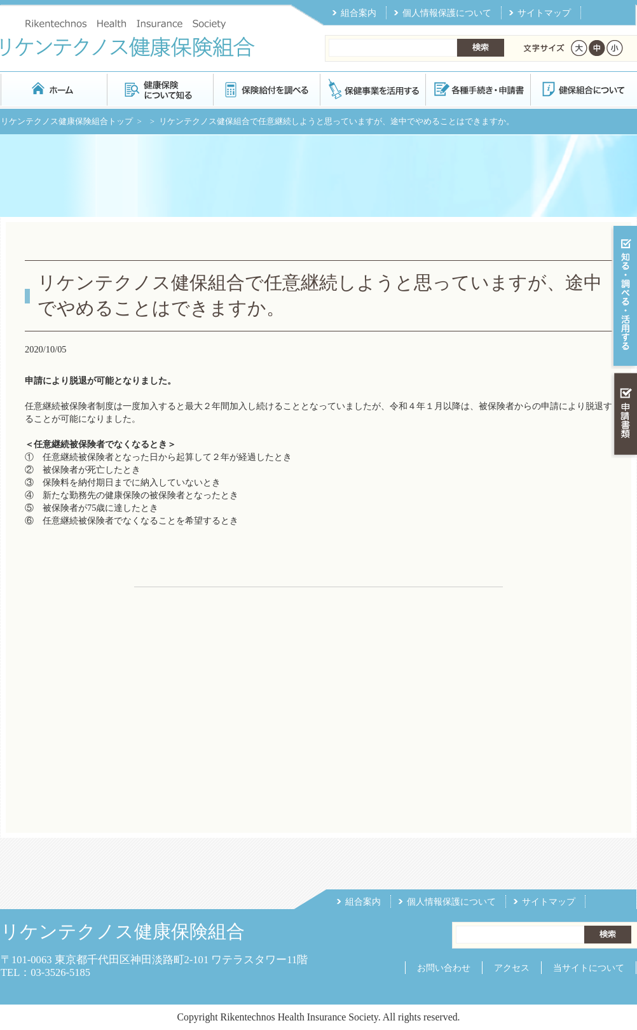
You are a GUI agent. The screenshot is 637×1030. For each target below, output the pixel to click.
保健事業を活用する (372, 89)
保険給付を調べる (266, 89)
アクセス (512, 968)
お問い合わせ (443, 968)
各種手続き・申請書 (477, 89)
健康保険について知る (160, 89)
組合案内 (358, 13)
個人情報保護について (446, 13)
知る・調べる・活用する (624, 297)
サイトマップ (544, 13)
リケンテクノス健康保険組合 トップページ (54, 89)
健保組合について (583, 89)
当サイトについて (588, 968)
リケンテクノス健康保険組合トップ (67, 121)
